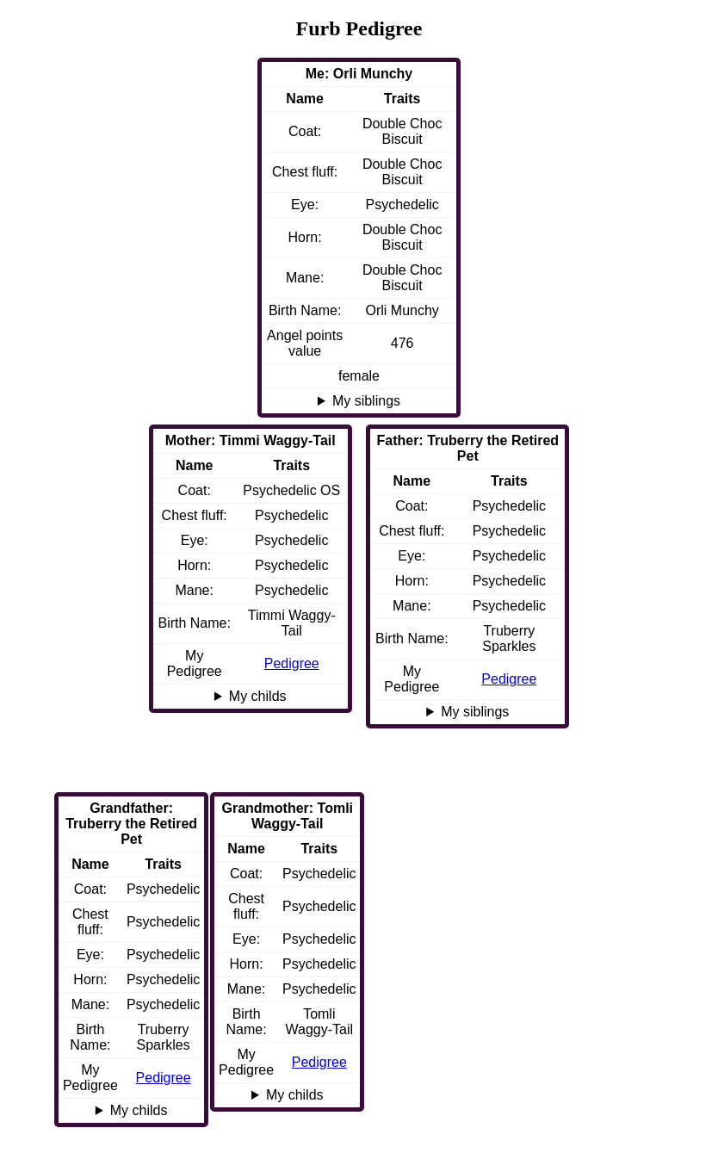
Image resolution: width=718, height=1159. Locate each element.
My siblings (366, 401)
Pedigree (508, 679)
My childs (258, 696)
